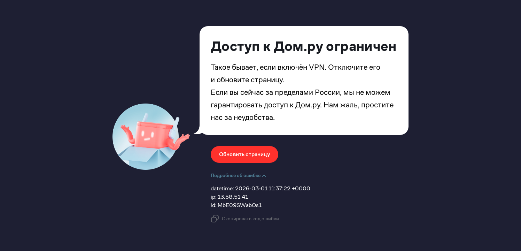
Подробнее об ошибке (238, 175)
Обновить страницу (244, 154)
